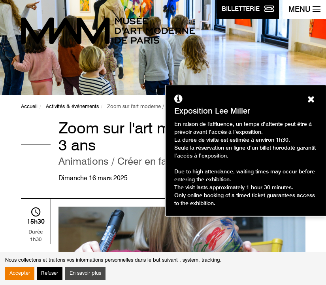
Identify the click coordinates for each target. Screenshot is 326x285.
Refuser (49, 273)
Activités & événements (72, 106)
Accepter (19, 273)
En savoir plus (85, 273)
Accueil (29, 106)
